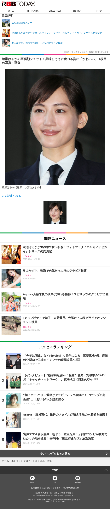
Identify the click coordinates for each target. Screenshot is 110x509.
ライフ (99, 11)
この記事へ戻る (11, 195)
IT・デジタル (33, 11)
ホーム (11, 11)
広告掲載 (46, 488)
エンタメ (77, 11)
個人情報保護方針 (71, 488)
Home (32, 482)
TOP (55, 470)
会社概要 (56, 488)
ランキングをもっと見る (55, 453)
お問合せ (35, 488)
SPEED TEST (55, 11)
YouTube (78, 482)
